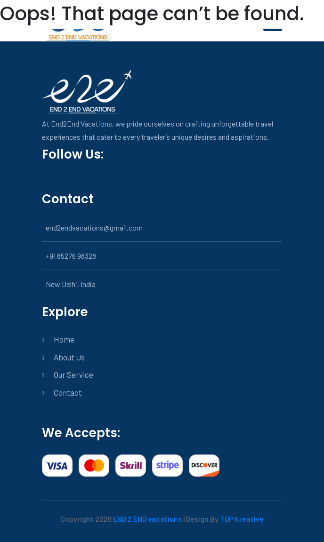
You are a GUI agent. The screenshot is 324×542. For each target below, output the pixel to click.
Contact (68, 392)
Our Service (73, 374)
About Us (69, 357)
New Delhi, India (71, 283)
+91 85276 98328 (71, 255)
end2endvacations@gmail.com (94, 227)
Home (64, 339)
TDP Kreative (242, 518)
